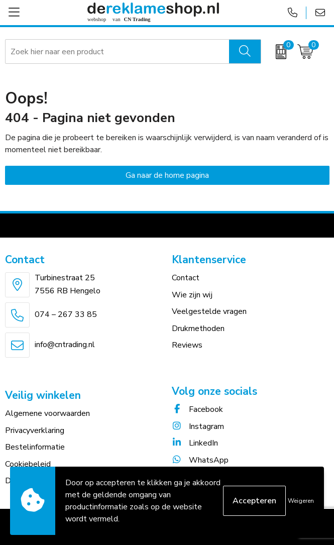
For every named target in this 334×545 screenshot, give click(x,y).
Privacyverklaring (34, 430)
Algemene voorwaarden (47, 413)
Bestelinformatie (35, 447)
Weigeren (301, 501)
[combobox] (117, 51)
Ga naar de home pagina (167, 175)
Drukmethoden (198, 328)
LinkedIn (195, 443)
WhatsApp (200, 460)
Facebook (197, 409)
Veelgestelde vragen (209, 311)
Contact (185, 277)
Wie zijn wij (192, 294)
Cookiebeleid (28, 464)
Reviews (187, 345)
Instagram (198, 426)
